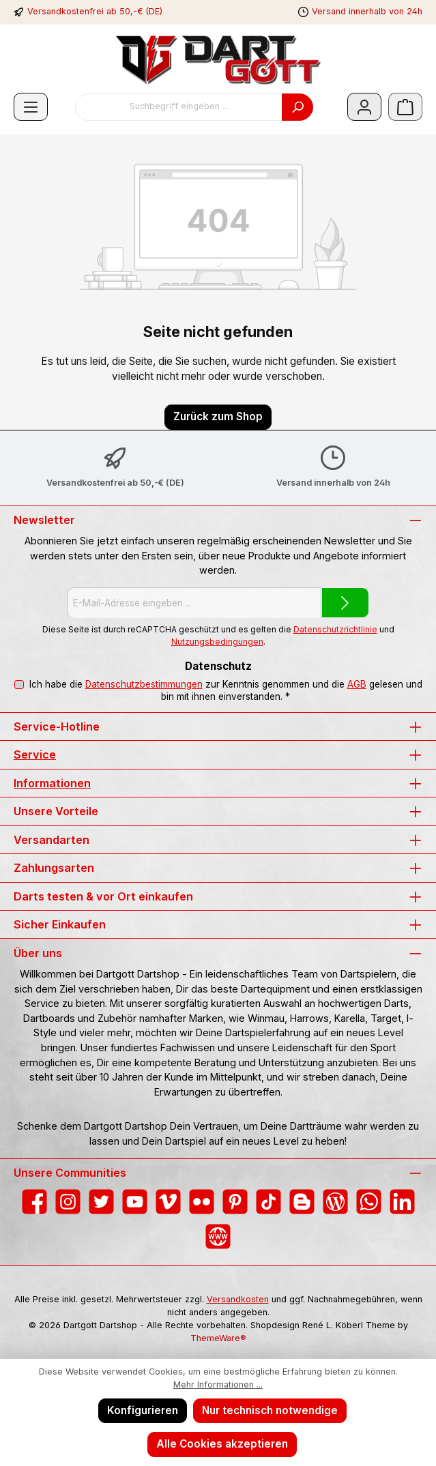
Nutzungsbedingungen (217, 641)
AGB (356, 684)
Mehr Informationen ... (218, 1384)
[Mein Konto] (364, 107)
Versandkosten (238, 1299)
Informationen (52, 783)
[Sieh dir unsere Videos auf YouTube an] (134, 1201)
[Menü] (31, 107)
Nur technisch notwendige (270, 1410)
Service (35, 754)
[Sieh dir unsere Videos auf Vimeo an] (168, 1201)
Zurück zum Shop (218, 416)
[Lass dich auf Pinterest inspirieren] (235, 1201)
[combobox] (178, 107)
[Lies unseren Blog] (335, 1201)
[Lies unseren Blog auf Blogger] (302, 1201)
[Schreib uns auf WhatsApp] (368, 1201)
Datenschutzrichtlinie (335, 629)
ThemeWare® (218, 1338)
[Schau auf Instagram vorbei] (68, 1201)
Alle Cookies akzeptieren (222, 1443)
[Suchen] (297, 107)
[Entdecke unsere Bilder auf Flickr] (201, 1201)
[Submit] (345, 602)
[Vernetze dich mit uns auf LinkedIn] (402, 1201)
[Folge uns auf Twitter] (101, 1201)
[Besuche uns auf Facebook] (34, 1201)
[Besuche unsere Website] (218, 1236)
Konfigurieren (142, 1410)
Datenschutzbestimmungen (143, 684)
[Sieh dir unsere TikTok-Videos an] (268, 1201)
